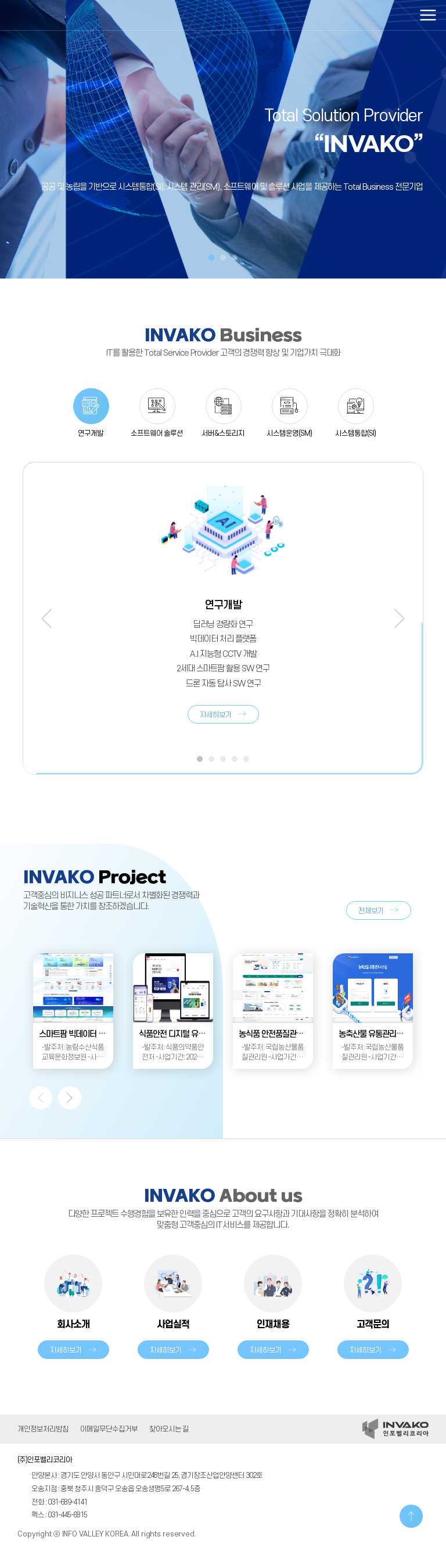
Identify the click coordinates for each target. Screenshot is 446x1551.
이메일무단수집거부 (109, 1429)
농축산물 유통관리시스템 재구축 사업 (376, 1034)
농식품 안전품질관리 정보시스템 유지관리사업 (276, 1034)
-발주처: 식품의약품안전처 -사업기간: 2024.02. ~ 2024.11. (173, 1053)
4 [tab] (235, 759)
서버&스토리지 (223, 433)
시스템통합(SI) (355, 433)
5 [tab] (246, 759)
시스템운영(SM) (289, 433)
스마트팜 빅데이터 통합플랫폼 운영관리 (76, 1034)
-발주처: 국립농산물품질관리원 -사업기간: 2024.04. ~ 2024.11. (372, 1053)
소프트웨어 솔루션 (157, 433)
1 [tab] (211, 258)
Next (399, 618)
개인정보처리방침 (43, 1429)
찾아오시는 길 (169, 1429)
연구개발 (90, 433)
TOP (411, 1516)
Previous (46, 618)
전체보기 (371, 911)
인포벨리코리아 (61, 15)
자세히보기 (216, 715)
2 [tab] (223, 258)
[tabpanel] (223, 139)
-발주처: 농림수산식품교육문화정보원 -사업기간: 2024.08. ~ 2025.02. (73, 1053)
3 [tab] (235, 258)
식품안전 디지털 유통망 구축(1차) (176, 1034)
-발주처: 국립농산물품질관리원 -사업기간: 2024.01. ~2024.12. (273, 1053)
